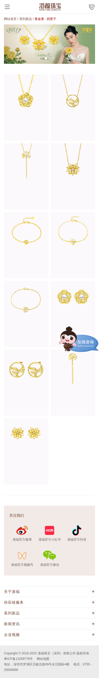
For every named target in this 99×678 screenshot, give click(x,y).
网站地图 (43, 659)
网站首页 (10, 19)
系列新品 (25, 19)
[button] (46, 58)
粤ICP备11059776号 (18, 659)
